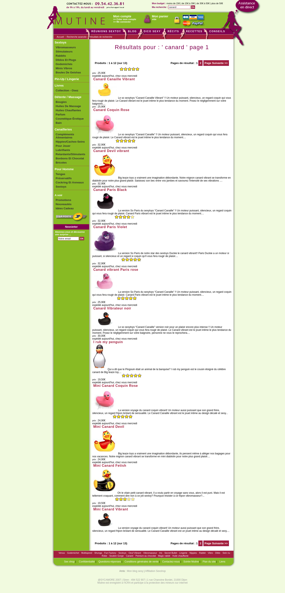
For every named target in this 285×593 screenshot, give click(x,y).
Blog (132, 31)
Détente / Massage (68, 97)
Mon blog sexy (135, 571)
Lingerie (183, 553)
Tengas (60, 174)
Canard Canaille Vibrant (114, 79)
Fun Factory (110, 553)
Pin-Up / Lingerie (67, 79)
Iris (160, 553)
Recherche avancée (77, 37)
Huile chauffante (180, 556)
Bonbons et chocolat (70, 158)
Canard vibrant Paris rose (115, 269)
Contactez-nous (171, 561)
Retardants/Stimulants (70, 154)
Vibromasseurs (66, 47)
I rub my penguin (108, 342)
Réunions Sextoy (106, 31)
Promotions (63, 200)
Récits (173, 31)
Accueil (60, 37)
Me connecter (123, 21)
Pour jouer (63, 145)
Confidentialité (87, 561)
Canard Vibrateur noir (112, 308)
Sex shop (69, 561)
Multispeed (86, 553)
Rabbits (61, 55)
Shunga (98, 553)
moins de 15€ (173, 3)
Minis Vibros (64, 68)
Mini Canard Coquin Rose (115, 385)
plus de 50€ (217, 3)
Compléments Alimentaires (65, 136)
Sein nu (226, 553)
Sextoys (60, 42)
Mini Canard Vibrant (110, 509)
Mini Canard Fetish (109, 465)
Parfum (60, 114)
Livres (59, 85)
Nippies (193, 553)
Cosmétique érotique (70, 118)
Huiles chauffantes (68, 110)
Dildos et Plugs (66, 59)
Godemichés (64, 64)
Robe (104, 556)
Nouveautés (64, 204)
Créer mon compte (126, 19)
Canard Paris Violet (110, 227)
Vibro (210, 553)
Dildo (217, 553)
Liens (222, 561)
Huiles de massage (68, 106)
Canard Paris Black (110, 190)
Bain (59, 122)
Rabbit (202, 553)
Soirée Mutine (191, 561)
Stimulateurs (64, 51)
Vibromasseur (150, 553)
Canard (129, 556)
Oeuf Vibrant (134, 553)
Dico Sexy (152, 31)
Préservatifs (64, 178)
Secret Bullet (170, 553)
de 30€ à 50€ (202, 3)
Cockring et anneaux (70, 182)
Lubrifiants (63, 150)
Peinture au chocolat (145, 556)
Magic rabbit (164, 556)
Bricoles (61, 162)
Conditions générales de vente (141, 561)
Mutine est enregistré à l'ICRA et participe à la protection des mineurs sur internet (142, 582)
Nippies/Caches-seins (70, 141)
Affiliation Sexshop (155, 571)
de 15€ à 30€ (188, 3)
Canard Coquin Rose (111, 110)
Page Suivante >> (216, 63)
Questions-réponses (110, 561)
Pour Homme (64, 169)
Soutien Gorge (116, 556)
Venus (62, 553)
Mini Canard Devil (108, 426)
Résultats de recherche (100, 37)
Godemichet (73, 553)
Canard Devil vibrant (111, 151)
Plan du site (209, 561)
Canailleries (63, 129)
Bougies (61, 102)
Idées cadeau (65, 208)
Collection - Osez (67, 90)
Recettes (194, 31)
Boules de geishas (68, 72)
